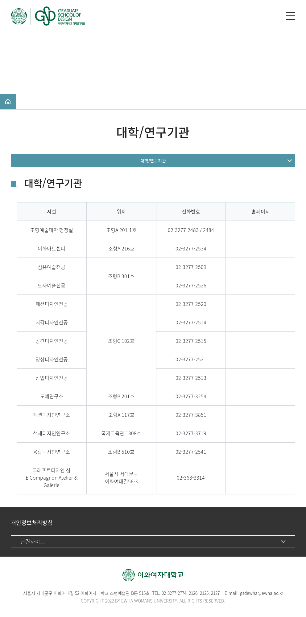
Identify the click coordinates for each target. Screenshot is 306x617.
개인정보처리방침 (32, 522)
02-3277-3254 (191, 396)
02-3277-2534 (191, 248)
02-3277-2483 (183, 229)
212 (203, 593)
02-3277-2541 (191, 451)
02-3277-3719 (191, 433)
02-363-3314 (191, 477)
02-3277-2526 (191, 285)
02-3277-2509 (191, 266)
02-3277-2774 (174, 593)
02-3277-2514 (191, 322)
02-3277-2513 (191, 377)
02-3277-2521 (191, 359)
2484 (208, 229)
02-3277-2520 (191, 303)
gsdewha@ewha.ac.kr (261, 593)
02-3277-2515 (191, 340)
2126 (193, 593)
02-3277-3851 (191, 414)
